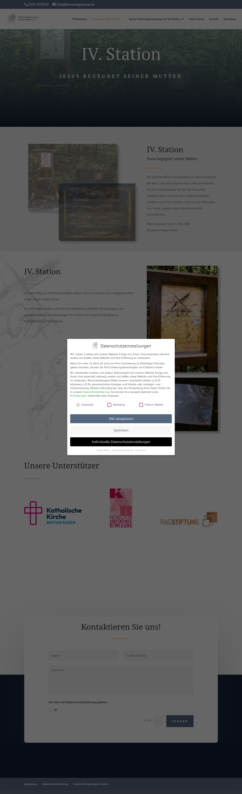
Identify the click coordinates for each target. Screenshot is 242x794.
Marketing (116, 405)
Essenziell (84, 405)
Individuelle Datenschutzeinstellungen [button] (121, 441)
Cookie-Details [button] (103, 450)
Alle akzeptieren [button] (121, 418)
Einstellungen (78, 395)
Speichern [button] (121, 430)
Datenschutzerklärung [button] (122, 450)
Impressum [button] (140, 450)
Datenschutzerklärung (96, 391)
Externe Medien (151, 405)
